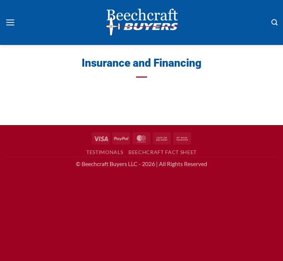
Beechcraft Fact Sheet (162, 152)
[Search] (274, 22)
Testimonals (104, 152)
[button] (10, 22)
